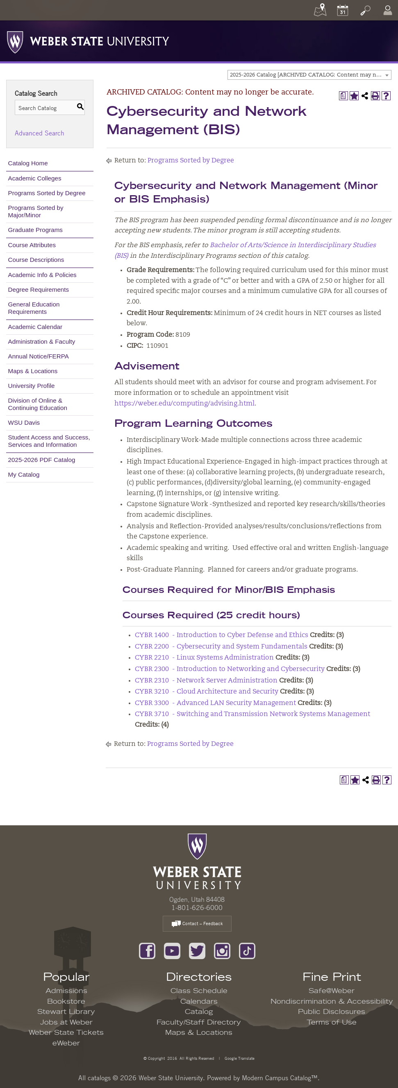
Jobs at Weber (66, 1022)
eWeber (66, 1043)
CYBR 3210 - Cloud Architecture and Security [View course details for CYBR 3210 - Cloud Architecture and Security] (206, 692)
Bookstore (66, 1001)
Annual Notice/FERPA (38, 356)
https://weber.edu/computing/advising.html (184, 404)
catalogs (99, 1078)
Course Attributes (32, 244)
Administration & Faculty (41, 341)
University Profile (31, 385)
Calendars (199, 1001)
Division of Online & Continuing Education (37, 404)
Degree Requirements (38, 289)
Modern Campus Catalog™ (280, 1078)
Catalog (199, 1012)
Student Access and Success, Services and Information (49, 441)
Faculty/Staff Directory (199, 1022)
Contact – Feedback (197, 924)
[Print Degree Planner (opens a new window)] (343, 95)
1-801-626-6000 (197, 907)
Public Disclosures (331, 1012)
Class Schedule (199, 991)
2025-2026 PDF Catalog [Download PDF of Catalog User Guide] (41, 459)
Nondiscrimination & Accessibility (332, 1001)
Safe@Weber (332, 991)
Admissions (66, 991)
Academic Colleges (34, 178)
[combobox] (309, 75)
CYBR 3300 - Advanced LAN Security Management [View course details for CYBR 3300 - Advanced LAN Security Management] (215, 703)
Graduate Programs (35, 229)
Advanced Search (39, 133)
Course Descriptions (36, 259)
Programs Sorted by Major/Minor (36, 211)
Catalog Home (28, 163)
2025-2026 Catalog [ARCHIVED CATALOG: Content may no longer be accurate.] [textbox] (310, 75)
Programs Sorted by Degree (47, 192)
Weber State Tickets (66, 1032)
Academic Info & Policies (42, 274)
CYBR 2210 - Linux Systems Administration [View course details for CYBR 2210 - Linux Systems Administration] (204, 658)
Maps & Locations (33, 370)
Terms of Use (332, 1022)
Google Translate (239, 1058)
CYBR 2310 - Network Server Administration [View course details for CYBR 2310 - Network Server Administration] (206, 681)
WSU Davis (24, 422)
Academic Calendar (35, 326)
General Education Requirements (34, 308)
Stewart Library (66, 1012)
